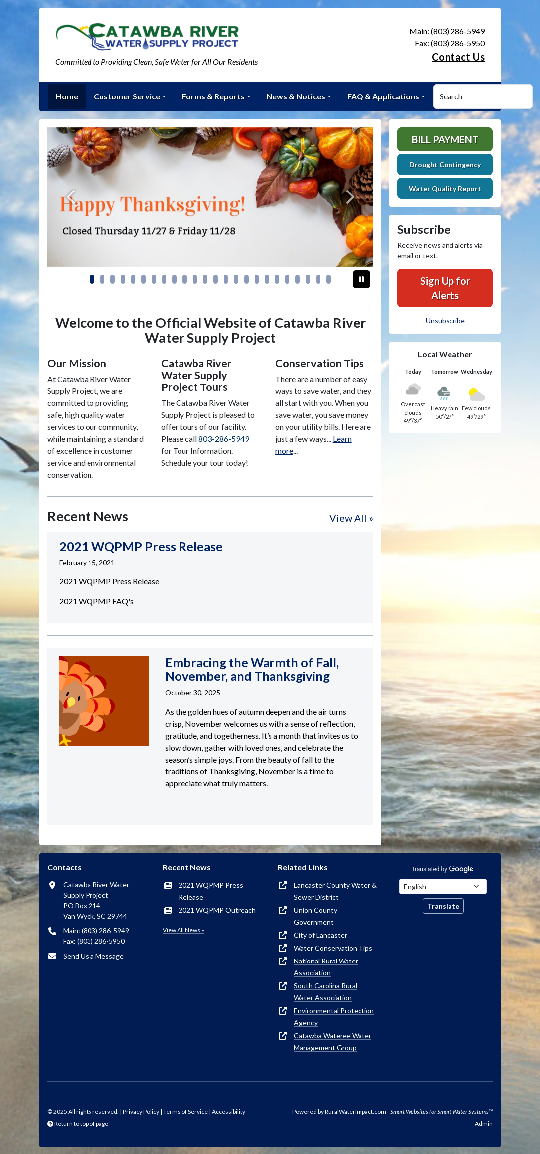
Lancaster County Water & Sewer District (335, 891)
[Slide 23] (328, 279)
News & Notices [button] (296, 96)
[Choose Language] (443, 886)
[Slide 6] (154, 279)
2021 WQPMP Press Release (211, 891)
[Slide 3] (123, 279)
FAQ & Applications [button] (383, 96)
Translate (443, 906)
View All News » (183, 930)
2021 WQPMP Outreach (217, 910)
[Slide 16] (257, 279)
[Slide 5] (143, 279)
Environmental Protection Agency (334, 1016)
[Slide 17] (267, 279)
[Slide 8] (174, 279)
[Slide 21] (308, 279)
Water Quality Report (445, 188)
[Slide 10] (195, 279)
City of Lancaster (320, 935)
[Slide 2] (112, 279)
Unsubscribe (445, 320)
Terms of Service (185, 1111)
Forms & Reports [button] (213, 96)
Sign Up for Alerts (445, 288)
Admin (484, 1123)
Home (67, 96)
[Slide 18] (277, 279)
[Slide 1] (102, 279)
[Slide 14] (236, 279)
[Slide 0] (92, 279)
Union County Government (315, 916)
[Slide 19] (287, 279)
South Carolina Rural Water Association (325, 991)
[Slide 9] (185, 279)
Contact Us (458, 57)
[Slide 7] (164, 279)
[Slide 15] (246, 279)
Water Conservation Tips (333, 948)
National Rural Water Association (326, 967)
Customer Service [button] (127, 96)
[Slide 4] (133, 279)
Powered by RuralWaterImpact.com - (392, 1111)
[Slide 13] (226, 279)
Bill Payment (445, 139)
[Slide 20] (297, 279)
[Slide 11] (205, 279)
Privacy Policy (141, 1111)
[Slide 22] (318, 279)
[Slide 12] (215, 279)
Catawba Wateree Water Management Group (332, 1041)
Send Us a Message (93, 956)
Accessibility (228, 1111)
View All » (351, 518)
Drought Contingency (445, 164)
